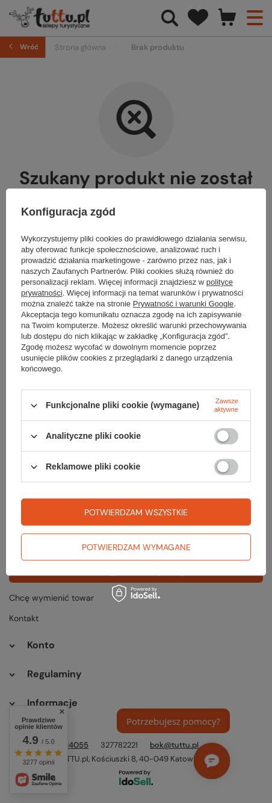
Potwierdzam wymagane (136, 547)
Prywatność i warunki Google (183, 303)
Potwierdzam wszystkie (136, 512)
